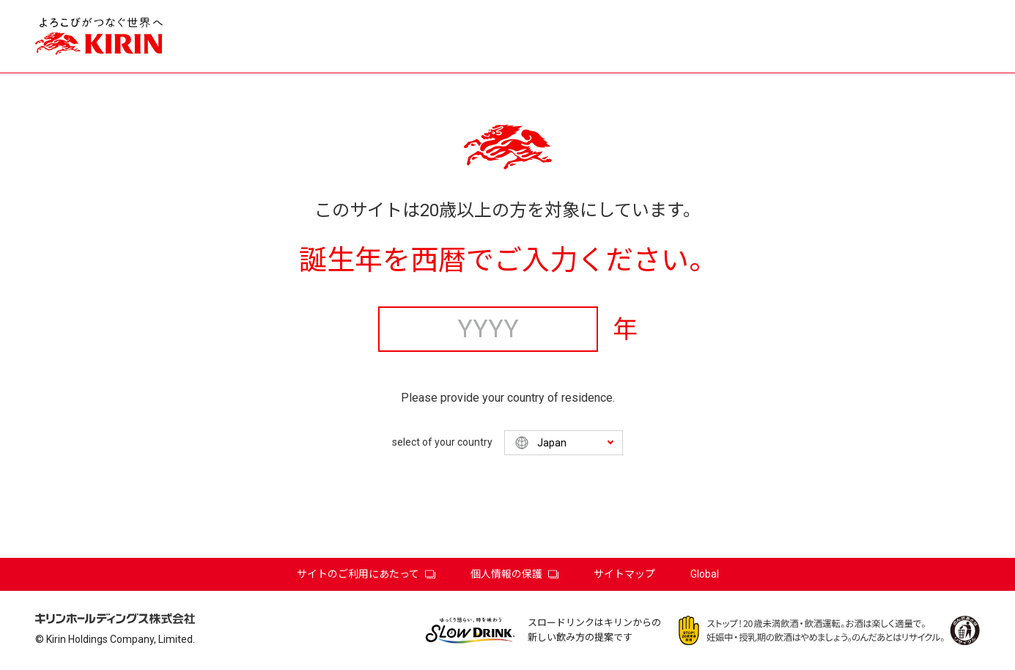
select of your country (442, 442)
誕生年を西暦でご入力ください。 (508, 260)
